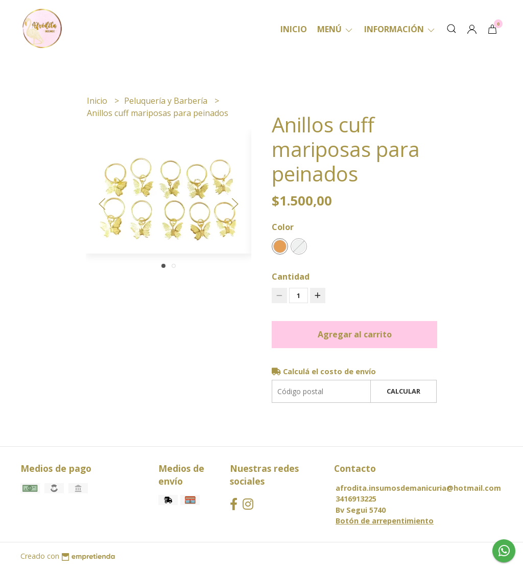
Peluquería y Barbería (166, 100)
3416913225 (356, 499)
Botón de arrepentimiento (385, 521)
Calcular (403, 391)
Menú (335, 29)
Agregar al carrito (355, 334)
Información (400, 29)
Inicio (293, 29)
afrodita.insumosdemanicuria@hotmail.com (418, 488)
